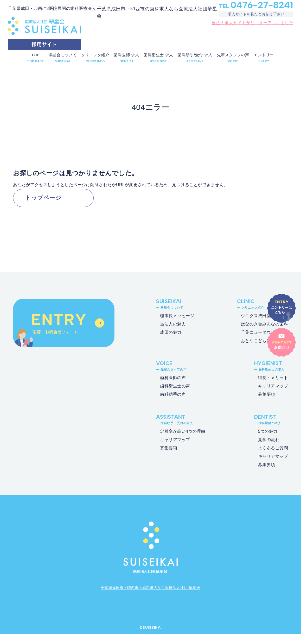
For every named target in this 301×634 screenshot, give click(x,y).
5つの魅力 (268, 431)
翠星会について (62, 55)
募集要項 (266, 394)
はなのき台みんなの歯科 (264, 324)
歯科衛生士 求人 (158, 55)
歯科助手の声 (173, 394)
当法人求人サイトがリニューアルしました (252, 23)
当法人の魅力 (173, 324)
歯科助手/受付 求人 (195, 55)
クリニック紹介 (95, 55)
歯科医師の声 (173, 377)
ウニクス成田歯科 (258, 315)
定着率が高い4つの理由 (182, 431)
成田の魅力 (171, 332)
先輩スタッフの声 (233, 55)
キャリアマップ (273, 386)
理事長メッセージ (177, 315)
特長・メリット (273, 377)
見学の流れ (269, 439)
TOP (35, 55)
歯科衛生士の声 (175, 386)
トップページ (43, 197)
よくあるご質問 (273, 448)
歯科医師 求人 (126, 55)
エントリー (264, 55)
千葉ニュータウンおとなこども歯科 (258, 336)
